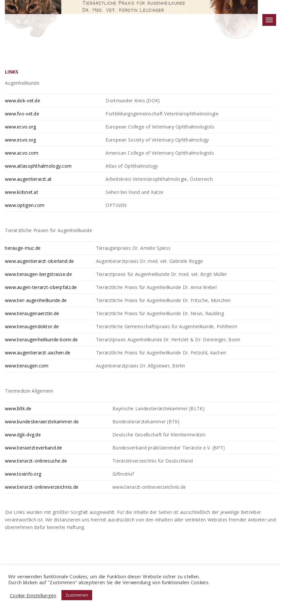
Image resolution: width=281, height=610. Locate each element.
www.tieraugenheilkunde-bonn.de (41, 339)
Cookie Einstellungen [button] (33, 595)
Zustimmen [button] (77, 595)
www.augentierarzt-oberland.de (39, 261)
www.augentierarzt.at (28, 179)
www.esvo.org (20, 140)
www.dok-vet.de (22, 100)
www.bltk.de (18, 408)
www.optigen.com (24, 205)
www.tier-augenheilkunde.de (36, 300)
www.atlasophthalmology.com (38, 166)
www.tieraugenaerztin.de (32, 313)
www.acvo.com (21, 153)
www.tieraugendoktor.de (32, 326)
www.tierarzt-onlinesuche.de (36, 461)
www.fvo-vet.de (22, 113)
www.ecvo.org (20, 127)
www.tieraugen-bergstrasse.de (38, 274)
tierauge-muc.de (23, 248)
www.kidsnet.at (21, 192)
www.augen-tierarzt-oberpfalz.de (41, 287)
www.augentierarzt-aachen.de (38, 352)
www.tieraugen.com (27, 366)
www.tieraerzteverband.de (33, 448)
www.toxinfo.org (23, 474)
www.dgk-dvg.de (23, 435)
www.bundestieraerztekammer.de (42, 421)
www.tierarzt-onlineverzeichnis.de (41, 487)
